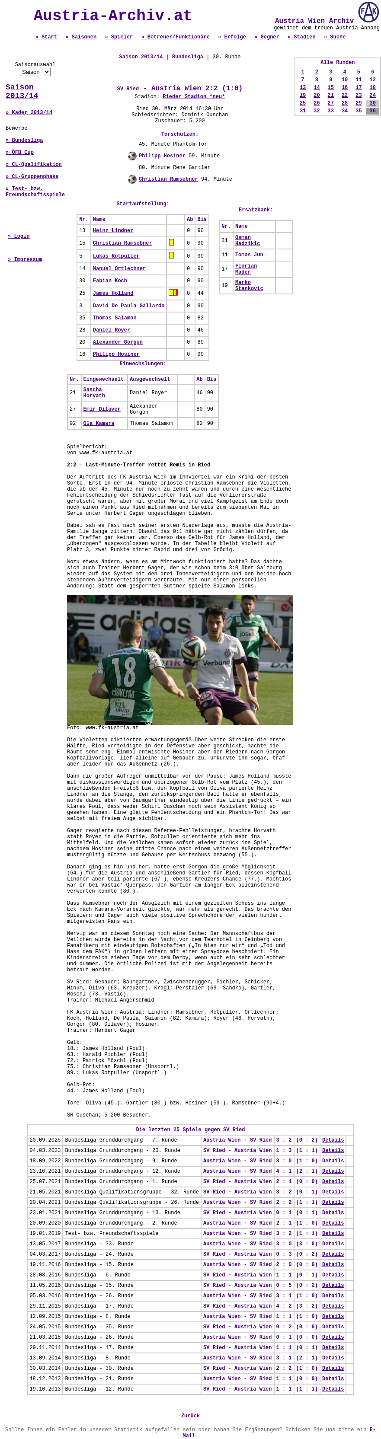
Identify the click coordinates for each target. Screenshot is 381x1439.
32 (317, 111)
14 (317, 88)
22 (345, 96)
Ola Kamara (99, 424)
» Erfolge (232, 37)
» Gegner (266, 37)
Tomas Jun (249, 255)
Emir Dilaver (102, 409)
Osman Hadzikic (247, 241)
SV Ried (128, 89)
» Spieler (119, 37)
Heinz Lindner (113, 231)
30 (373, 103)
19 (303, 96)
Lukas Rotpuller (116, 256)
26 (317, 103)
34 (345, 111)
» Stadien (302, 37)
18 (373, 88)
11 (358, 80)
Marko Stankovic (249, 286)
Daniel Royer (111, 330)
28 (345, 103)
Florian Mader (246, 269)
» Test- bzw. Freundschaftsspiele (35, 192)
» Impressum (25, 260)
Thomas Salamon (115, 318)
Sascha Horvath (94, 393)
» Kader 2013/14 (29, 113)
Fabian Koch (110, 281)
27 (331, 103)
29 (358, 103)
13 (303, 88)
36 (373, 111)
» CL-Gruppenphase (32, 177)
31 (303, 111)
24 (373, 96)
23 (358, 96)
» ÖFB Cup (20, 153)
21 (331, 96)
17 (358, 88)
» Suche (335, 37)
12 (373, 80)
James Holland (113, 293)
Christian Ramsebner (168, 179)
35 (358, 111)
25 (303, 103)
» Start (46, 37)
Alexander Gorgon (118, 342)
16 (345, 88)
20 (317, 96)
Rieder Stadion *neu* (194, 97)
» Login (18, 236)
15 (331, 88)
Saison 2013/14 (22, 91)
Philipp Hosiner (162, 156)
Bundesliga (187, 57)
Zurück (190, 1416)
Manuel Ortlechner (119, 269)
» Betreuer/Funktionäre (175, 37)
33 (331, 111)
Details (333, 1140)
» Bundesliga (24, 140)
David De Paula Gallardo (129, 306)
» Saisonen (80, 37)
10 (345, 80)
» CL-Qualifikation (34, 165)
